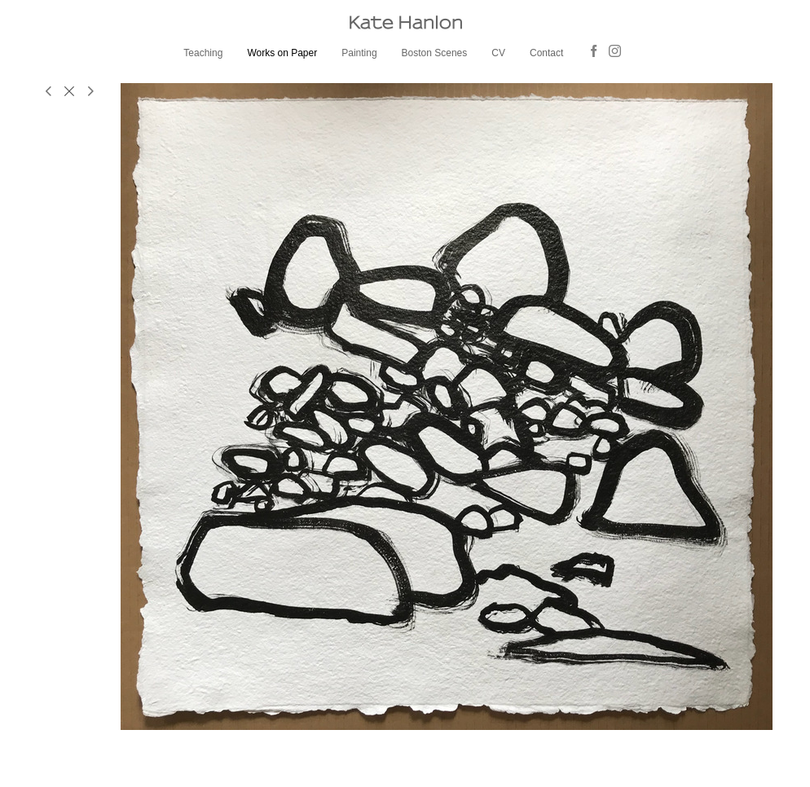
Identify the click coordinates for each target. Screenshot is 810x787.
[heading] (405, 22)
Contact (546, 53)
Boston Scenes (435, 53)
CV (498, 53)
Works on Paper (282, 53)
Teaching (202, 53)
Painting (358, 53)
